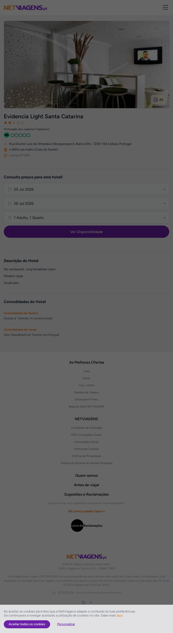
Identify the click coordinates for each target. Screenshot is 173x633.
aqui (120, 615)
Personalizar (66, 624)
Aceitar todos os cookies (27, 624)
